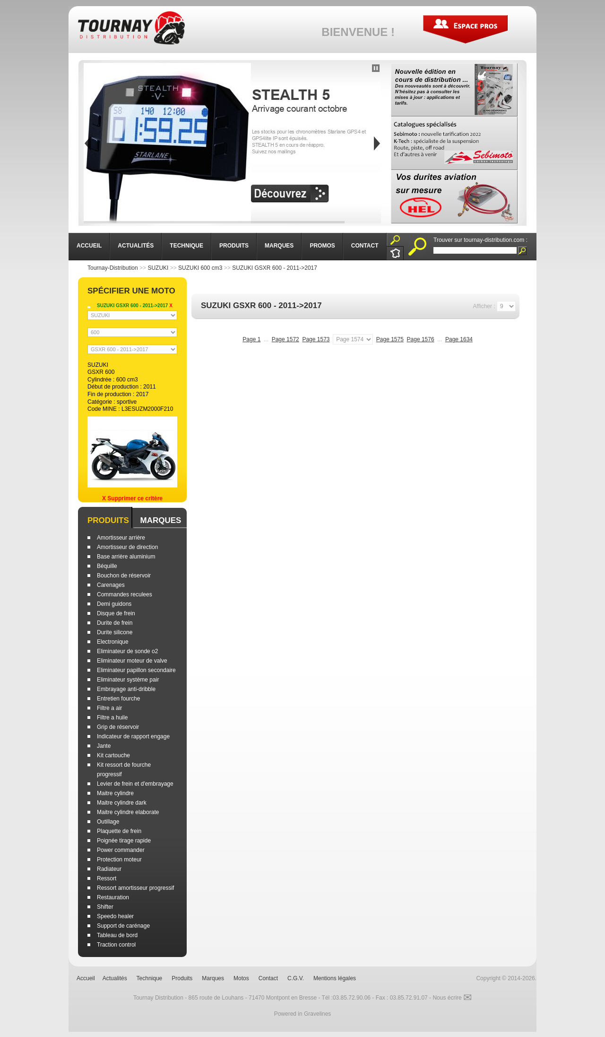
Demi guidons (114, 604)
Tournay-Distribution (112, 268)
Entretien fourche (118, 698)
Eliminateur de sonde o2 (127, 651)
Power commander (121, 850)
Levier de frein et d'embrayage (135, 783)
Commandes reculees (124, 594)
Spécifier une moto (131, 290)
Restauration (113, 897)
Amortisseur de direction (127, 547)
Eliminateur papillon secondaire (136, 670)
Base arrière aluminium (126, 556)
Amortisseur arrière (121, 537)
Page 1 (251, 339)
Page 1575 (390, 339)
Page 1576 (420, 339)
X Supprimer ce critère (132, 498)
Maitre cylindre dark (122, 802)
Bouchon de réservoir (124, 575)
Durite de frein (114, 623)
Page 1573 (315, 339)
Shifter (105, 907)
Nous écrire (452, 997)
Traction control (116, 944)
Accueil (86, 978)
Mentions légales (334, 978)
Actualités (115, 978)
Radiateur (109, 869)
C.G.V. (295, 978)
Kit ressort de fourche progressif (124, 770)
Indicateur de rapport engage (133, 736)
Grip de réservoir (118, 727)
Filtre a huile (112, 717)
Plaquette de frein (119, 831)
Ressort (106, 878)
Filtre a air (109, 708)
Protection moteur (119, 859)
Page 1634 (459, 339)
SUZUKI (157, 268)
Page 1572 (285, 339)
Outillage (108, 821)
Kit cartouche (113, 755)
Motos (241, 978)
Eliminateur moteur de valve (132, 660)
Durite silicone (114, 632)
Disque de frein (116, 613)
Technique (150, 978)
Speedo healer (115, 916)
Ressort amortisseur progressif (135, 888)
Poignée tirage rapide (124, 840)
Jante (104, 746)
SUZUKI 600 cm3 (200, 268)
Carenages (111, 585)
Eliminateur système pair (128, 679)
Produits (108, 520)
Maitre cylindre (115, 793)
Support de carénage (123, 925)
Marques (160, 520)
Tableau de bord (117, 935)
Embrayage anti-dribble (126, 689)
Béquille (107, 566)
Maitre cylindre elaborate (128, 812)
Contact (268, 978)
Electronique (113, 641)
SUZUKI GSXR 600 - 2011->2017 (274, 268)
